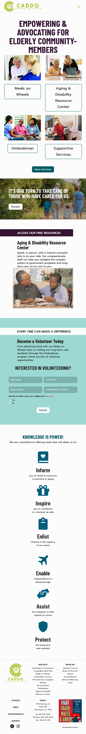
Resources (16, 721)
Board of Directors (70, 671)
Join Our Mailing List (16, 714)
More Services (43, 169)
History (70, 674)
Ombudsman (22, 148)
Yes (13, 400)
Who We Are (70, 664)
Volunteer (16, 700)
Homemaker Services (43, 677)
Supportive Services (63, 151)
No (13, 403)
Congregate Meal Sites (43, 671)
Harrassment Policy (70, 727)
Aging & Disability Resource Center (63, 98)
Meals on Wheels (23, 91)
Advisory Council (70, 668)
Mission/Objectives (70, 679)
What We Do (43, 664)
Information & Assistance (43, 668)
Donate (15, 206)
